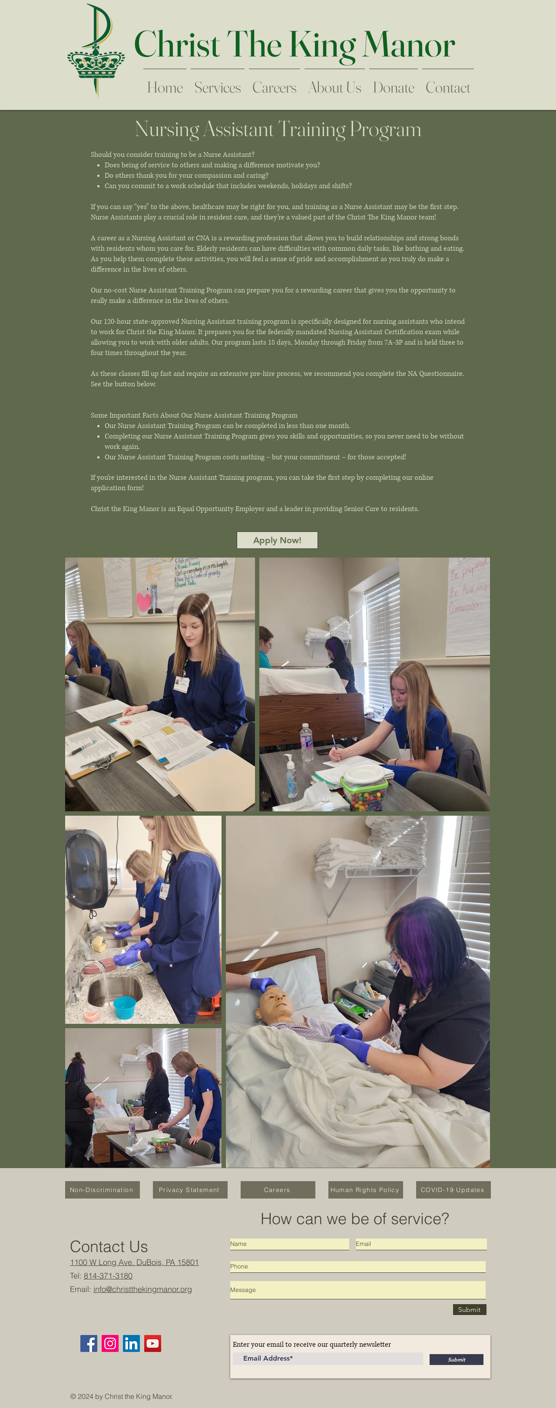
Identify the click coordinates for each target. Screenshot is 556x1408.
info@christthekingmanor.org (142, 1289)
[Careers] (278, 1190)
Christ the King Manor (138, 1396)
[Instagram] (110, 1343)
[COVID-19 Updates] (453, 1190)
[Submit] (469, 1309)
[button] (274, 83)
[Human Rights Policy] (365, 1190)
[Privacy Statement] (190, 1190)
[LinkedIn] (131, 1343)
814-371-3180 (108, 1276)
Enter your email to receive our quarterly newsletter (312, 1344)
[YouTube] (152, 1343)
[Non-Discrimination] (102, 1190)
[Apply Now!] (277, 540)
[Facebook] (88, 1343)
